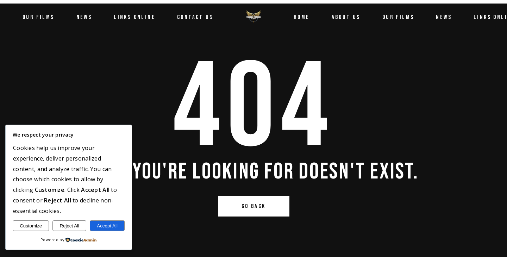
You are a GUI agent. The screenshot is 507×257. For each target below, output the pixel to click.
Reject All (69, 225)
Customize (31, 225)
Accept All (107, 225)
